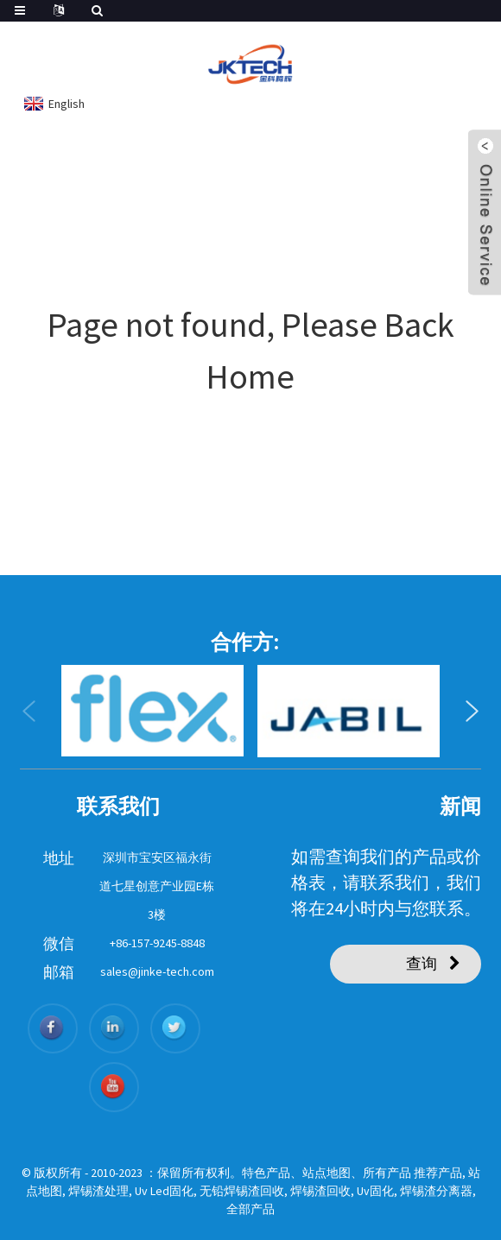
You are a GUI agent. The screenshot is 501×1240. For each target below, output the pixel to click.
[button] (29, 711)
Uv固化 (375, 1191)
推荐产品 (438, 1172)
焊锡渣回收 (320, 1191)
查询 (421, 963)
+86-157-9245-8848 (157, 943)
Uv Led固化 (164, 1191)
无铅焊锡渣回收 (242, 1191)
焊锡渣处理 (98, 1191)
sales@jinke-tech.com (157, 971)
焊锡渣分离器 (436, 1191)
